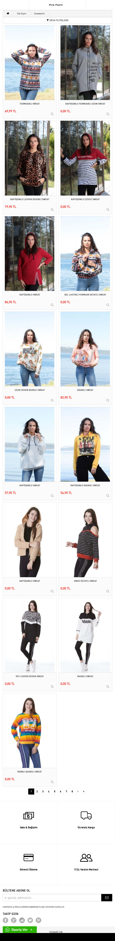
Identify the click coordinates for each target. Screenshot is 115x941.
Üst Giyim (21, 13)
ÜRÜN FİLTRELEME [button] (57, 20)
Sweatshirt (39, 13)
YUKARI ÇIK (56, 931)
